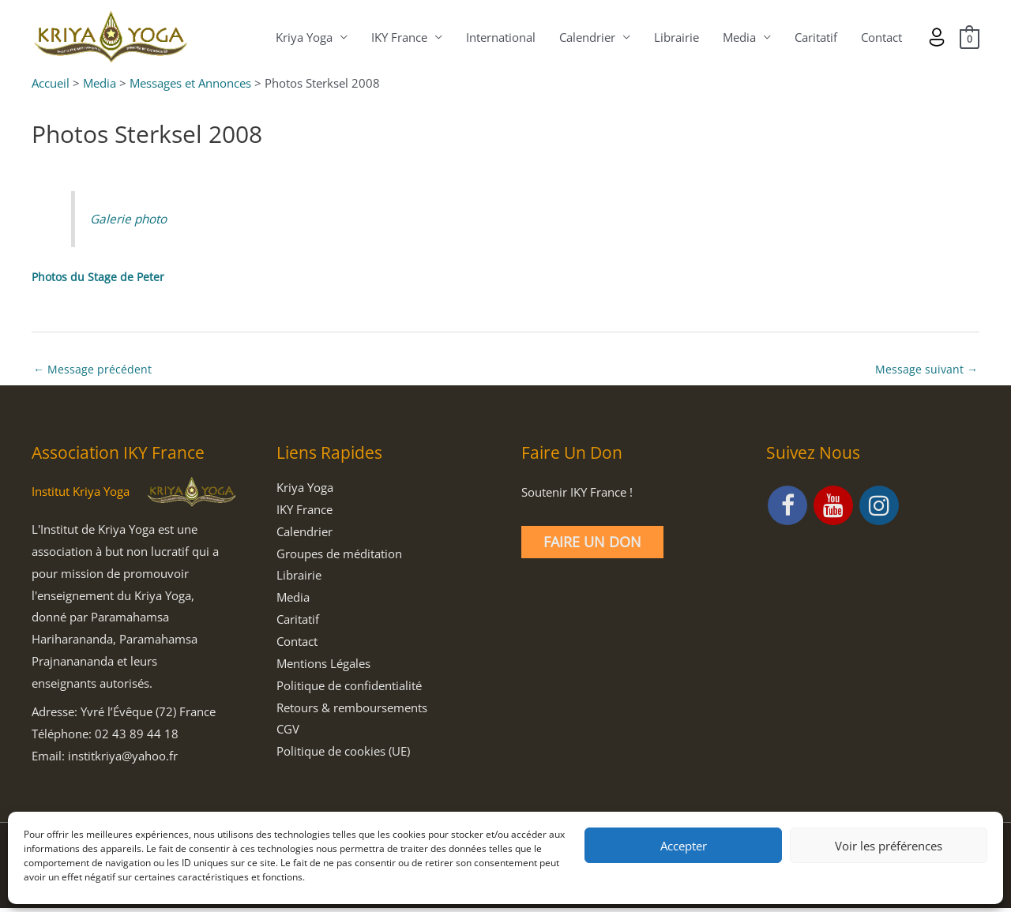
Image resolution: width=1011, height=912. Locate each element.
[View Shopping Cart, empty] (968, 38)
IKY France (398, 38)
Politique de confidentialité (349, 688)
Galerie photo (131, 220)
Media (737, 38)
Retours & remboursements (351, 711)
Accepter (683, 846)
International (499, 38)
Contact (879, 38)
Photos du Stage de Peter (99, 278)
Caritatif (814, 38)
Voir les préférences (888, 846)
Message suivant (926, 371)
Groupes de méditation (339, 557)
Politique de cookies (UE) (343, 755)
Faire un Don (592, 545)
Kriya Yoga (302, 38)
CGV (287, 733)
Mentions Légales (323, 666)
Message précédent (92, 371)
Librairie (674, 38)
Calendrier (586, 38)
